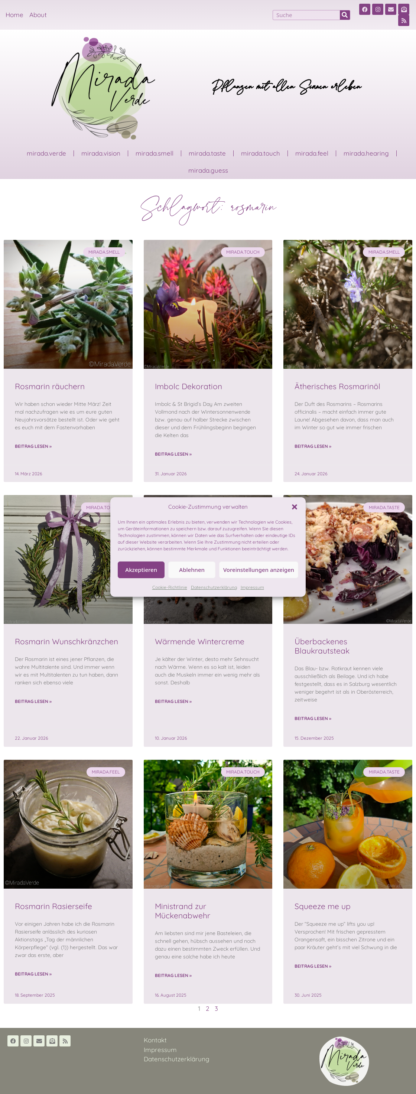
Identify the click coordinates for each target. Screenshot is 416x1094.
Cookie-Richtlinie (169, 587)
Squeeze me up (323, 906)
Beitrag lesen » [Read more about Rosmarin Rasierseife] (33, 974)
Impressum (252, 587)
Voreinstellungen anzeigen (258, 569)
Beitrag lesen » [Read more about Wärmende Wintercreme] (173, 701)
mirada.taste (207, 153)
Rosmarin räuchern (50, 386)
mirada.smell (154, 153)
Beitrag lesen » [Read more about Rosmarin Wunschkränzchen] (33, 701)
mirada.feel (311, 153)
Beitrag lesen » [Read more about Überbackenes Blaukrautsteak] (313, 718)
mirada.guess (208, 170)
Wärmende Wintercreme (199, 641)
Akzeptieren (141, 569)
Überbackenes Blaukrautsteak (322, 645)
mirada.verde (46, 153)
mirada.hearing (366, 153)
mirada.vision (100, 153)
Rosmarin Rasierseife (53, 906)
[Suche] (345, 15)
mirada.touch (260, 153)
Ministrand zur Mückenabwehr (182, 910)
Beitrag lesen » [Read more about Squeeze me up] (313, 966)
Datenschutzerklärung (214, 587)
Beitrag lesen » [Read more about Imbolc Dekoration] (173, 454)
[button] (294, 507)
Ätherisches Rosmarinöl (337, 386)
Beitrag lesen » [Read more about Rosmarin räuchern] (33, 446)
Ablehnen (192, 569)
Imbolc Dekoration (188, 386)
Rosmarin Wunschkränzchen (66, 641)
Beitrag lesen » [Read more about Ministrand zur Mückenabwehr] (173, 975)
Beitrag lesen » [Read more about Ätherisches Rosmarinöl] (313, 446)
